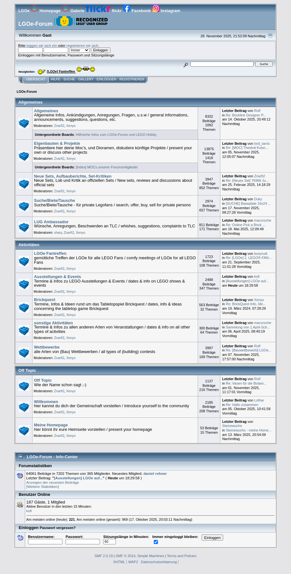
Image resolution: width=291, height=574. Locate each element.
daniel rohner (155, 473)
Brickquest (44, 299)
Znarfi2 (59, 126)
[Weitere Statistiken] (42, 486)
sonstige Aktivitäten (53, 322)
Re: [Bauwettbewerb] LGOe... (248, 350)
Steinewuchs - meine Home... (248, 430)
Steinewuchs (232, 426)
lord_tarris (262, 143)
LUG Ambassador (51, 221)
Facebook (137, 10)
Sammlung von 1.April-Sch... (248, 327)
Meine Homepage (51, 425)
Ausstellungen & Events (57, 276)
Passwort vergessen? (58, 528)
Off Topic (43, 380)
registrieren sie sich (82, 45)
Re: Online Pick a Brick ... (245, 225)
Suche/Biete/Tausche (54, 200)
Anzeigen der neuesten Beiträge (52, 482)
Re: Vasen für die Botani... (246, 383)
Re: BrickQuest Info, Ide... (246, 304)
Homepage (46, 10)
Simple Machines (150, 556)
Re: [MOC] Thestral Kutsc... (247, 148)
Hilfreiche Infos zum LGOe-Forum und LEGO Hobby (116, 134)
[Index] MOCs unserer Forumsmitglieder (107, 167)
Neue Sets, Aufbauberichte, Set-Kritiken (72, 176)
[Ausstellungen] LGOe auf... (247, 281)
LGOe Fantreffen (50, 253)
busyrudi (260, 253)
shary (58, 232)
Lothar (259, 400)
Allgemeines (46, 110)
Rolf (257, 111)
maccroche (262, 220)
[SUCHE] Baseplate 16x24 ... (248, 203)
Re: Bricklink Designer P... (246, 115)
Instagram (166, 10)
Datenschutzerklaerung (159, 562)
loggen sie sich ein (41, 45)
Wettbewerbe (47, 347)
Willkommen (46, 401)
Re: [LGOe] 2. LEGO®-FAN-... (249, 258)
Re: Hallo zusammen (242, 405)
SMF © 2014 (125, 556)
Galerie (74, 10)
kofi (256, 276)
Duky (258, 199)
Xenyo (70, 126)
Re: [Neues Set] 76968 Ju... (247, 180)
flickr (104, 10)
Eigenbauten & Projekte (57, 143)
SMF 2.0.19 (104, 556)
